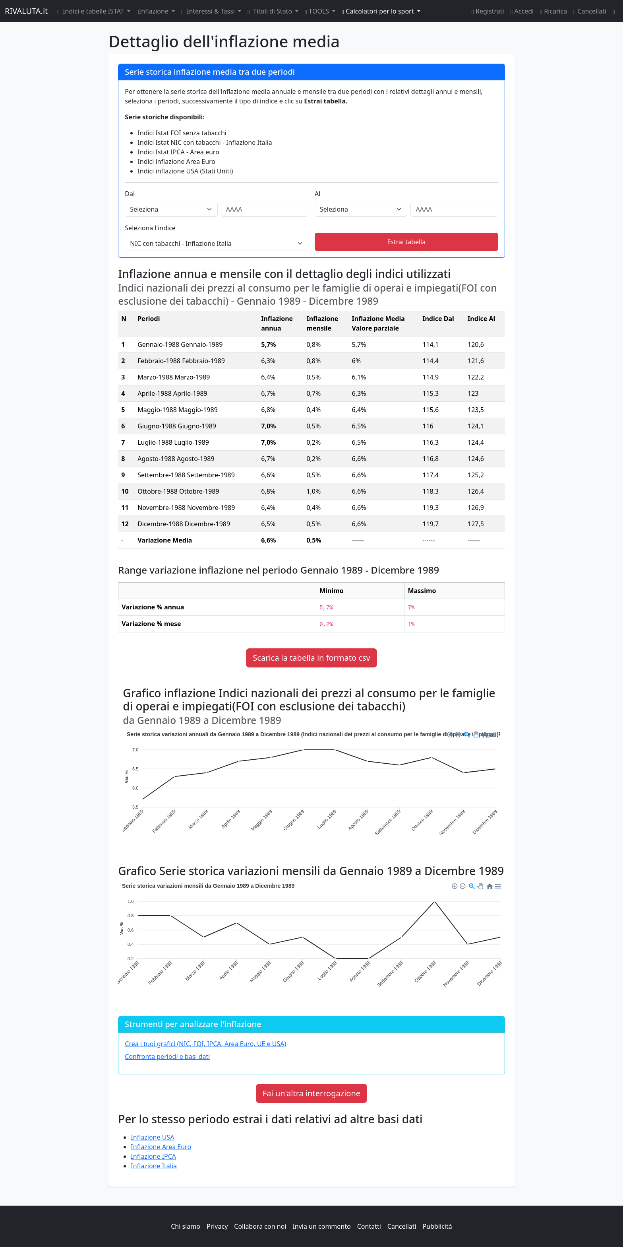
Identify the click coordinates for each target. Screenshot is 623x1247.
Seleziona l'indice (150, 228)
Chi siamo (185, 1226)
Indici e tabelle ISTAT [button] (91, 11)
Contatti (369, 1226)
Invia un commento (321, 1226)
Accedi (522, 11)
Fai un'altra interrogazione (311, 1093)
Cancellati (589, 11)
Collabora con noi (260, 1226)
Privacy (217, 1226)
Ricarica (553, 11)
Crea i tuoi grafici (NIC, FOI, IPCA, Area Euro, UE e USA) (205, 1043)
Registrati (488, 11)
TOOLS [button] (318, 11)
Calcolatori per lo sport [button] (378, 11)
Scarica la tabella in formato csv (311, 657)
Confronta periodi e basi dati (167, 1056)
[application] (311, 789)
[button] (449, 733)
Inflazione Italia (154, 1165)
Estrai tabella (406, 241)
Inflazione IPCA (153, 1156)
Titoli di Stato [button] (271, 11)
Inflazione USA (152, 1137)
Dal (130, 193)
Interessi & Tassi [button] (208, 11)
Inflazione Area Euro (161, 1146)
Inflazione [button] (153, 11)
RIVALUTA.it (26, 11)
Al (317, 193)
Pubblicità (437, 1226)
